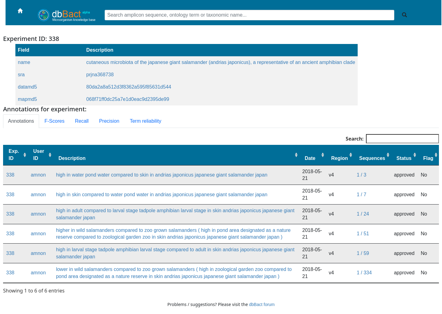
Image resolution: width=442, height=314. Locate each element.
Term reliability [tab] (145, 121)
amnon (38, 174)
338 (10, 174)
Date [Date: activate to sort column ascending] (310, 158)
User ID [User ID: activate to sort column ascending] (38, 155)
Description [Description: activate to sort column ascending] (72, 158)
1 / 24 (363, 214)
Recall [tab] (81, 121)
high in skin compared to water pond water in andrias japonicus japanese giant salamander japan (161, 194)
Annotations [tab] (21, 121)
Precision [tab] (109, 121)
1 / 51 (363, 233)
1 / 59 (363, 253)
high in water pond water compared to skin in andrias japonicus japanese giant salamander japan (161, 174)
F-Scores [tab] (55, 121)
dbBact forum (262, 304)
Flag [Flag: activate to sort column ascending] (428, 158)
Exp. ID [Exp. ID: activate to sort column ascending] (14, 155)
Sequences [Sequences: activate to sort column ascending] (372, 158)
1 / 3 (361, 174)
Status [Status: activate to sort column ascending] (404, 158)
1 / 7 (361, 194)
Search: (392, 138)
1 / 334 (364, 272)
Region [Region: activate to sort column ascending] (339, 158)
